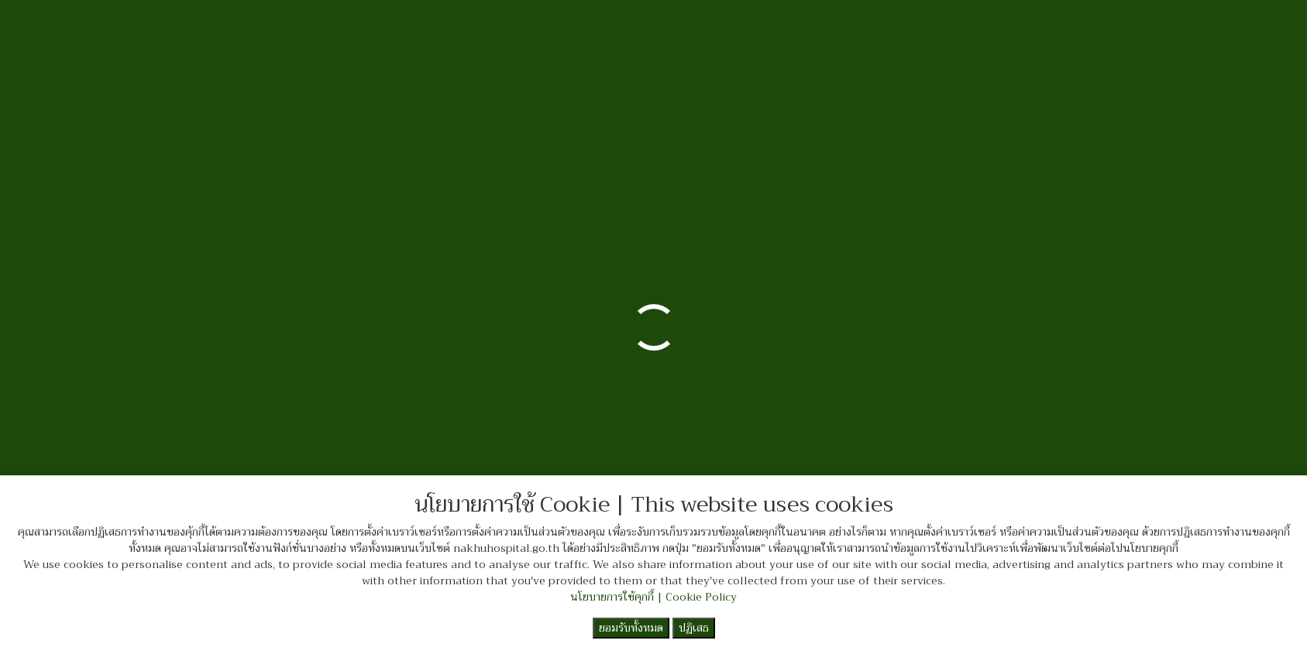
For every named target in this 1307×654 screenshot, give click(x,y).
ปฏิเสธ (694, 627)
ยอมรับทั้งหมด (631, 627)
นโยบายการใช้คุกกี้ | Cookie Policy (653, 596)
